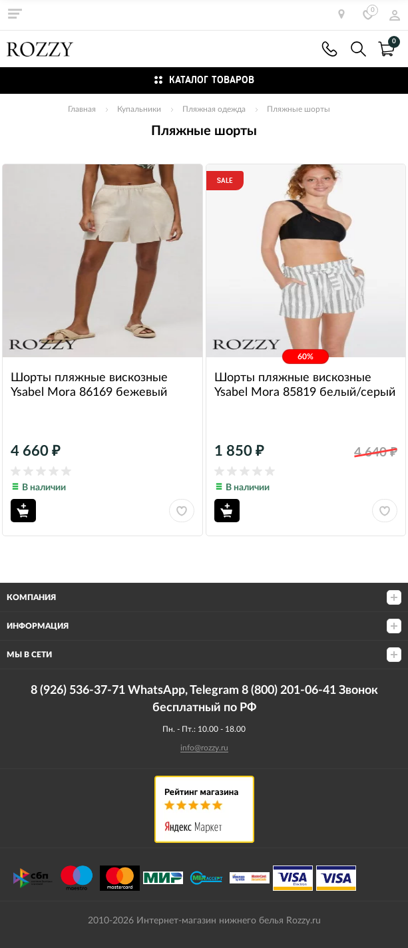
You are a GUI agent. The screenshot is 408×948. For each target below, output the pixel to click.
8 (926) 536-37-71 (329, 49)
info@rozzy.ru (204, 748)
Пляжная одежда (214, 109)
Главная (82, 109)
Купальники (139, 109)
